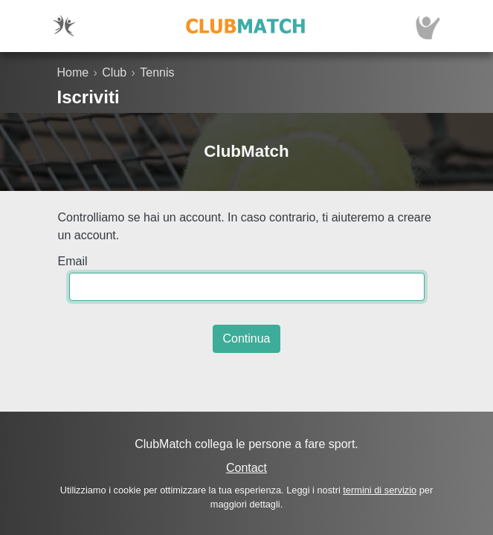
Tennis (157, 72)
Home (73, 72)
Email (73, 261)
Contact (246, 467)
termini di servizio (379, 490)
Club (114, 72)
